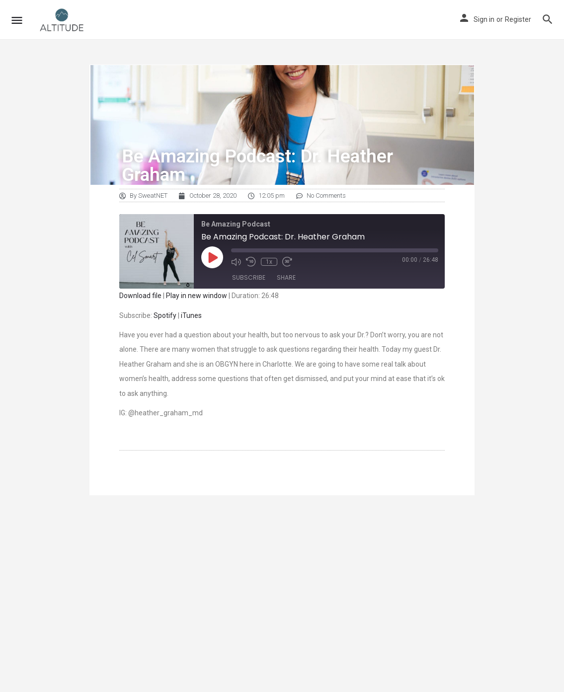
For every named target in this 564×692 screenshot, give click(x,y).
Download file (140, 296)
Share (286, 277)
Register (518, 19)
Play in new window (196, 296)
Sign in (484, 19)
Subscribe (248, 277)
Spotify (165, 315)
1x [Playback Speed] (269, 261)
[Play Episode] (212, 257)
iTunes (191, 315)
